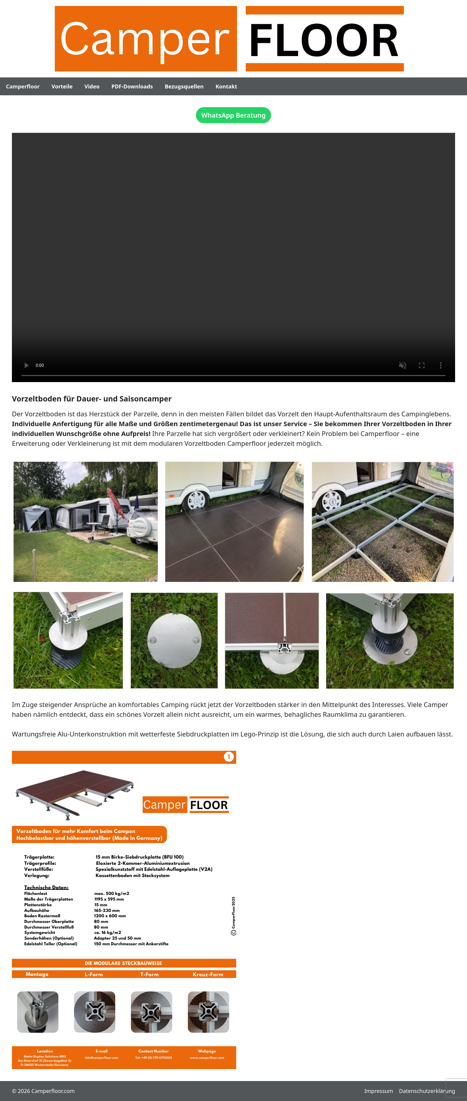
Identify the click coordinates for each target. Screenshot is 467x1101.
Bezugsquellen (184, 86)
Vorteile (62, 86)
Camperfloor (23, 86)
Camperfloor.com (53, 1090)
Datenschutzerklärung (427, 1090)
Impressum (378, 1090)
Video (92, 86)
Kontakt (226, 86)
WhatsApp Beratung (233, 114)
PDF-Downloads (132, 86)
